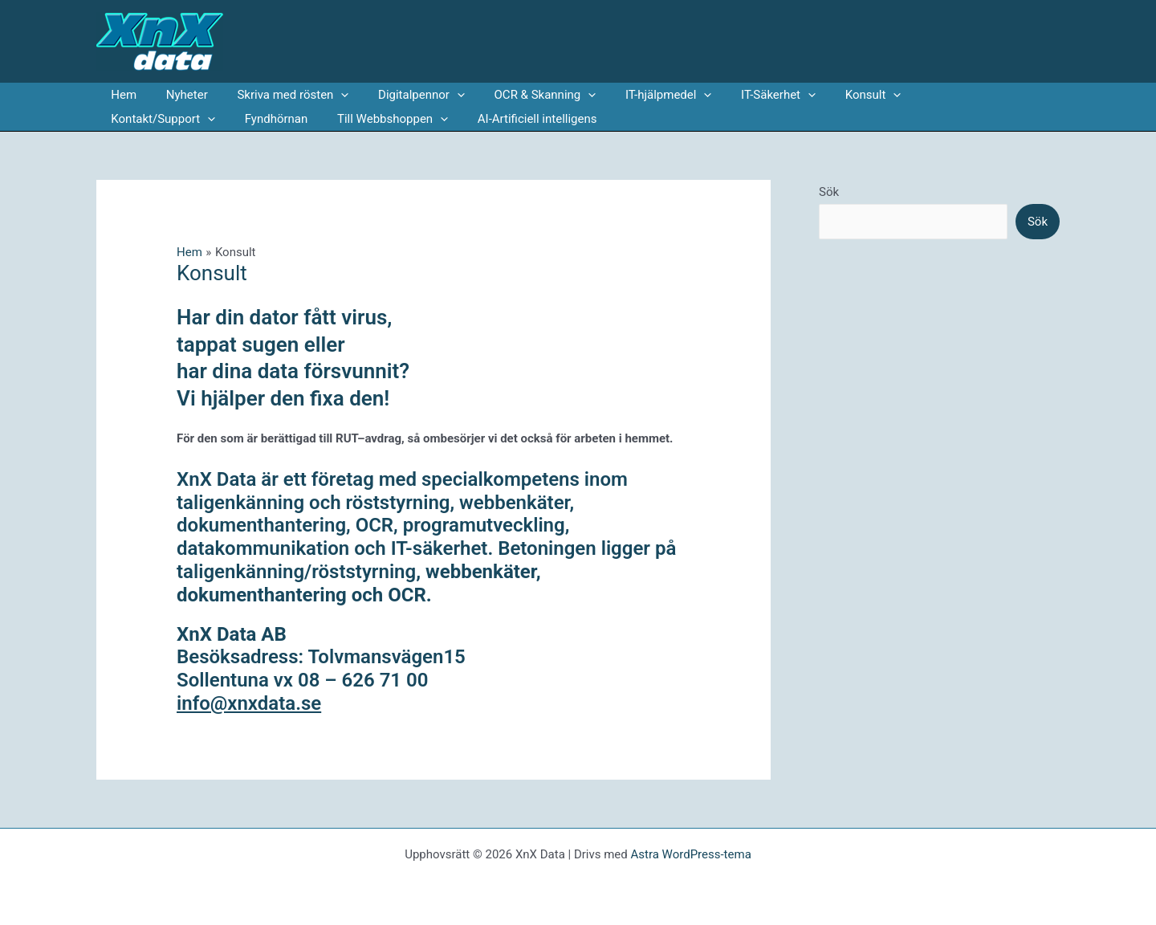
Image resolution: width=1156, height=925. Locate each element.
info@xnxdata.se (249, 703)
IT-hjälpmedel (639, 95)
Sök (829, 192)
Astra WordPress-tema (690, 854)
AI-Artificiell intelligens (390, 119)
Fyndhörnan (140, 119)
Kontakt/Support (937, 95)
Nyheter (179, 95)
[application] (328, 95)
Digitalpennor (403, 95)
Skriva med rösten (280, 95)
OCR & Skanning (521, 95)
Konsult (833, 95)
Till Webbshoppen (251, 119)
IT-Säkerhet (743, 95)
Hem (121, 95)
